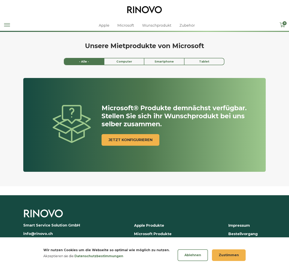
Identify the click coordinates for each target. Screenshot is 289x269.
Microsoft (125, 25)
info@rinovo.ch (38, 234)
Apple (104, 25)
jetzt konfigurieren (130, 140)
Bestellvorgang (243, 234)
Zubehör (187, 25)
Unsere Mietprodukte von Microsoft (144, 46)
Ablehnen (192, 258)
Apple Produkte (149, 225)
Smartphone (164, 61)
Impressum (239, 225)
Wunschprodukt (156, 25)
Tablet (204, 61)
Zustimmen (229, 258)
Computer (124, 61)
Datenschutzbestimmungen (98, 259)
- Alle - (84, 61)
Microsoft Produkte (153, 234)
